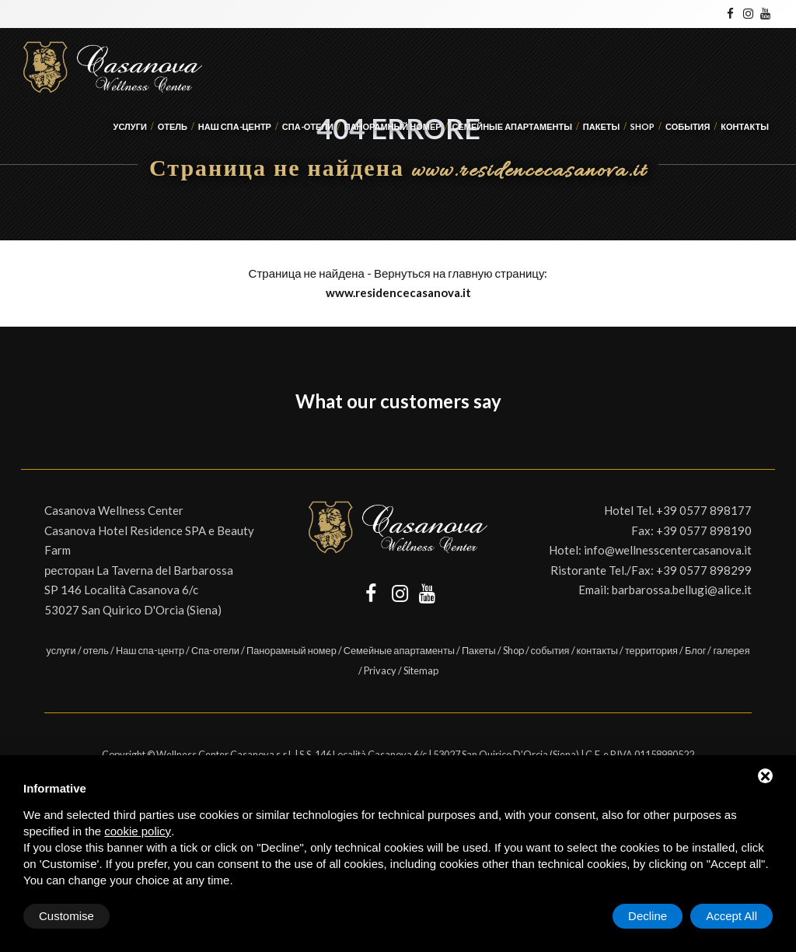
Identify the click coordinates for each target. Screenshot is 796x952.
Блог (696, 650)
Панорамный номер (393, 126)
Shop (642, 126)
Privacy (380, 670)
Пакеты (601, 126)
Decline (647, 915)
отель (172, 126)
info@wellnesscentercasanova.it (668, 550)
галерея (731, 650)
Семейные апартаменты (511, 126)
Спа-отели (307, 126)
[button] (21, 437)
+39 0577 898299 (704, 570)
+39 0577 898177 (704, 510)
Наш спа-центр (234, 126)
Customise (66, 915)
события (687, 126)
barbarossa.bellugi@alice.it (682, 590)
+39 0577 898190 (704, 530)
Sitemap (420, 670)
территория (651, 650)
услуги (130, 126)
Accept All (731, 915)
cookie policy (137, 831)
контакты (745, 126)
